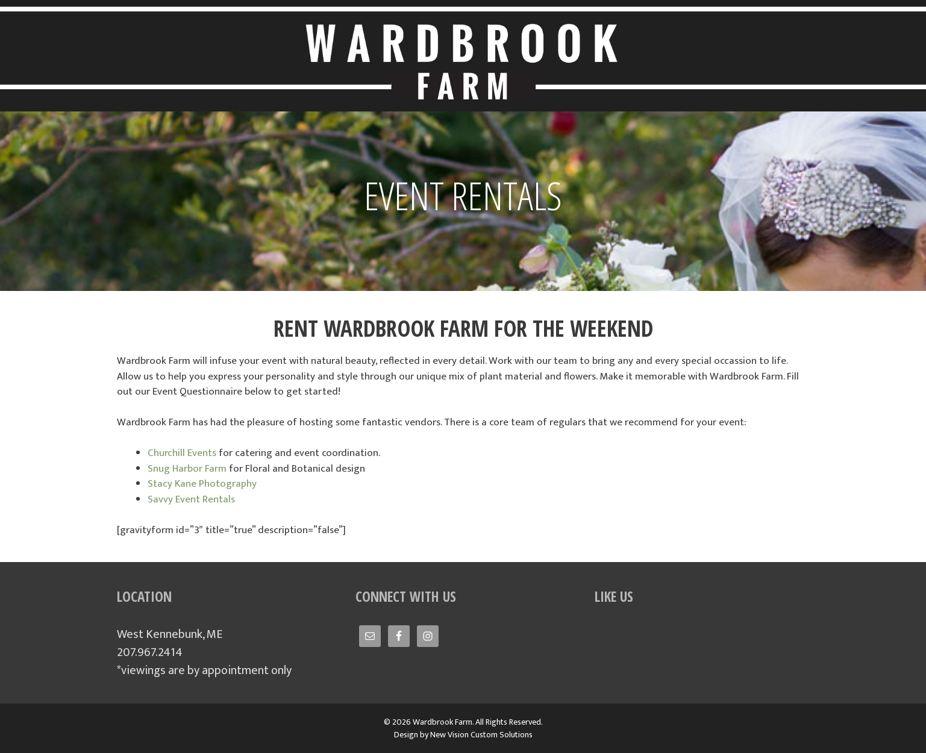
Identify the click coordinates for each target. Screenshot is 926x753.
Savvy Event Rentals (191, 499)
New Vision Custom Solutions (481, 735)
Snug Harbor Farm (187, 468)
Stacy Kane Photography (202, 483)
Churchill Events (182, 453)
